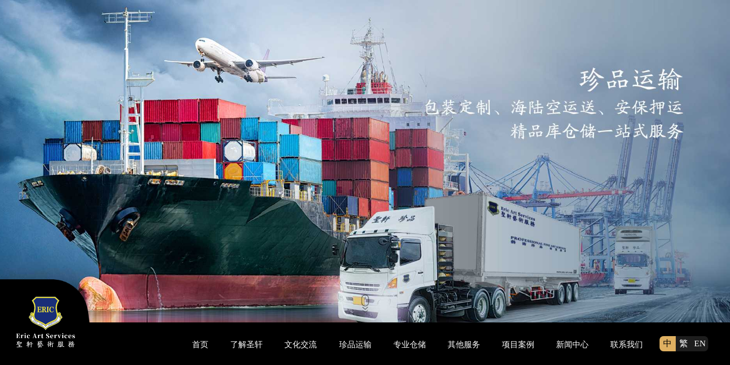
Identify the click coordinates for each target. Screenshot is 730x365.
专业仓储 (409, 344)
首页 (200, 344)
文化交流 (300, 344)
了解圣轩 (246, 344)
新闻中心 (572, 344)
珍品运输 (355, 344)
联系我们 (626, 344)
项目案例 (518, 344)
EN (700, 343)
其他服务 (464, 344)
